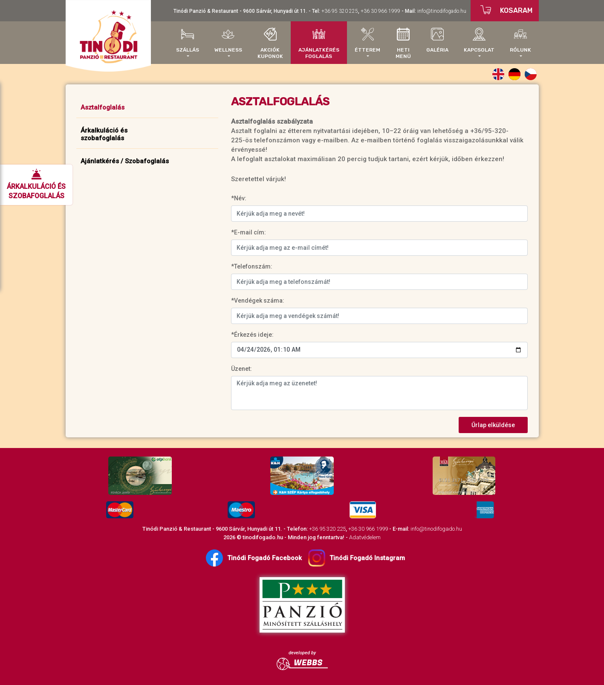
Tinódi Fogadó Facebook (254, 558)
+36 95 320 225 (339, 11)
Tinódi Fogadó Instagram (356, 558)
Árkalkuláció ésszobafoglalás (104, 134)
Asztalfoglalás (102, 107)
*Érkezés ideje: (252, 334)
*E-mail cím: (248, 232)
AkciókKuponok (270, 43)
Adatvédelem (365, 537)
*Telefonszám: (251, 266)
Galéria (437, 40)
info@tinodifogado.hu (441, 11)
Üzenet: (241, 368)
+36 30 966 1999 (380, 11)
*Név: (238, 198)
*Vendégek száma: (257, 300)
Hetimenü (403, 43)
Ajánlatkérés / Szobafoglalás (125, 161)
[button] (187, 42)
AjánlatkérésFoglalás (318, 43)
